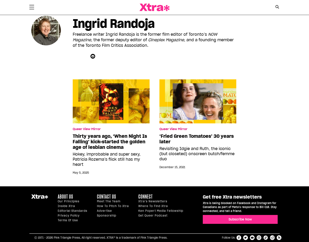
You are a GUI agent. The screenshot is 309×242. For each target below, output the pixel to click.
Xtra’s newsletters (152, 201)
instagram (259, 237)
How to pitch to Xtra (113, 206)
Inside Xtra (66, 206)
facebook (238, 237)
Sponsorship (106, 215)
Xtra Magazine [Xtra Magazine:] (39, 198)
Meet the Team (108, 201)
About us (65, 196)
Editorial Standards (72, 211)
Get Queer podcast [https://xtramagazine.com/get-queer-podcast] (153, 215)
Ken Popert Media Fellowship (160, 211)
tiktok (265, 237)
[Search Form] (277, 7)
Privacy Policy (69, 215)
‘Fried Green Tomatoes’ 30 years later (196, 138)
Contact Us (106, 196)
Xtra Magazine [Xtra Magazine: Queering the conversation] (154, 7)
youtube (252, 237)
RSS (279, 237)
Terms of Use (68, 220)
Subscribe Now (240, 219)
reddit (272, 237)
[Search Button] (277, 7)
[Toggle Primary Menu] (31, 8)
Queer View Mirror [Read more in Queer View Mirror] (87, 129)
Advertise (104, 211)
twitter (245, 237)
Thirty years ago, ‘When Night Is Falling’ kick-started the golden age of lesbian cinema (110, 141)
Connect (145, 196)
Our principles (68, 201)
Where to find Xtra (153, 206)
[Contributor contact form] (93, 56)
